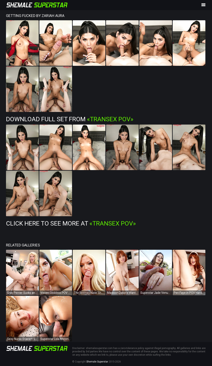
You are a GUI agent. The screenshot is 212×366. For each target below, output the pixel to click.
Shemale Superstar (97, 361)
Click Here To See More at (71, 223)
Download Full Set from (69, 119)
